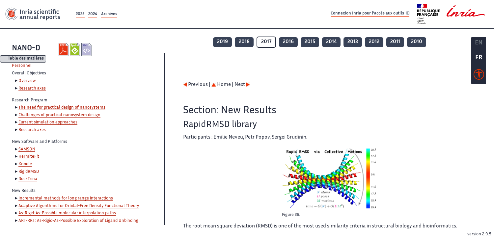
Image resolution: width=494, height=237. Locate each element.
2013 (352, 42)
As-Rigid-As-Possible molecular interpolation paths (67, 213)
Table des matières (26, 59)
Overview (27, 81)
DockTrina (27, 179)
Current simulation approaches (47, 122)
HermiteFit (28, 157)
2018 (244, 42)
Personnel (22, 66)
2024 (92, 14)
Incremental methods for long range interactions (65, 198)
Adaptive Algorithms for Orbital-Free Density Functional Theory (78, 206)
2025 (80, 14)
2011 (395, 42)
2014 (331, 42)
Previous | (197, 85)
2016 (288, 42)
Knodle (25, 164)
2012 (374, 42)
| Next (241, 85)
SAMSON (26, 149)
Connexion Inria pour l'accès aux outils (370, 14)
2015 (310, 42)
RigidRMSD (28, 172)
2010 (416, 42)
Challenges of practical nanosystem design (59, 115)
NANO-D (26, 48)
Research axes (32, 89)
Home (221, 85)
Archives (109, 14)
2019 (222, 42)
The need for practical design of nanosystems (61, 108)
